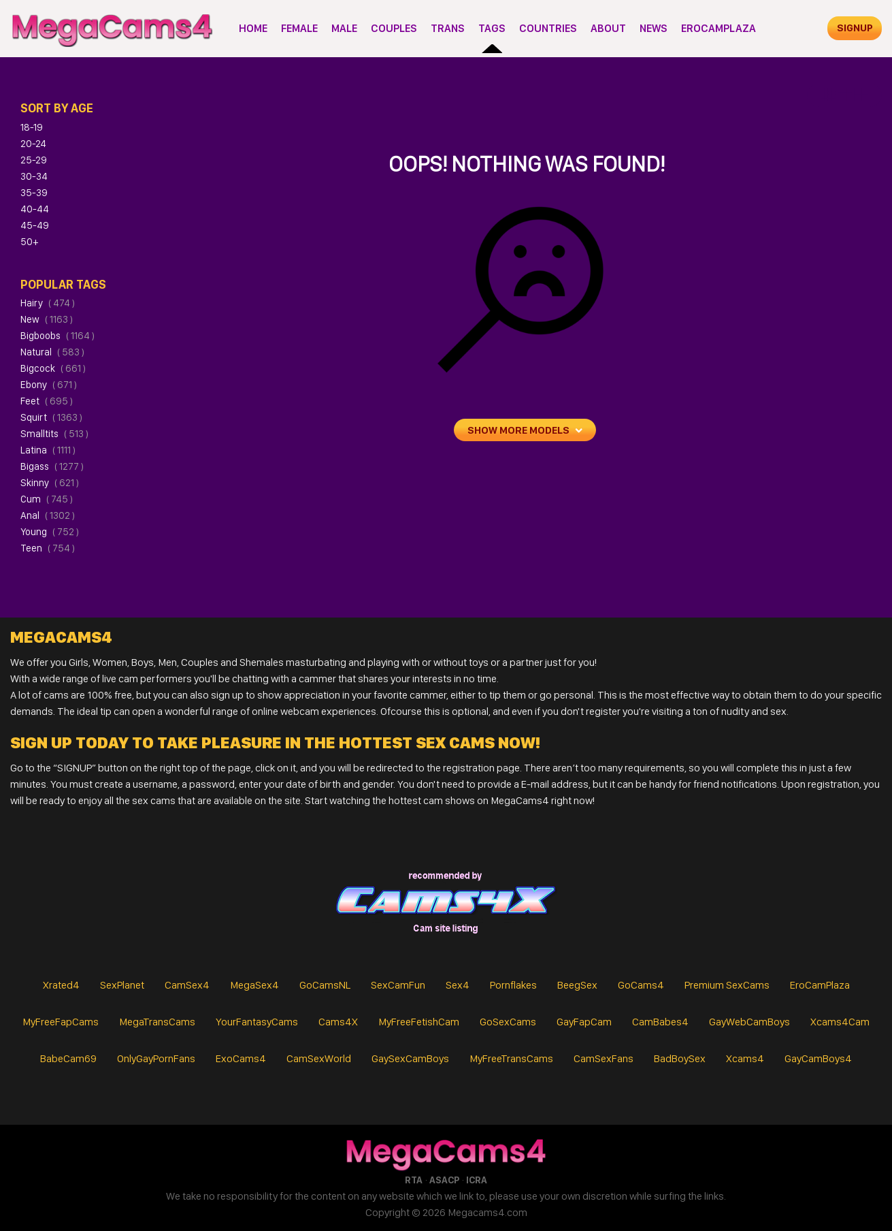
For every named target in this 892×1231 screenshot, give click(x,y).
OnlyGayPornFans (156, 1058)
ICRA (476, 1179)
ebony (48, 385)
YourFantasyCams (257, 1021)
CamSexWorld (318, 1058)
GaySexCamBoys (410, 1058)
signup (855, 28)
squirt (51, 417)
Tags (492, 28)
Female (299, 28)
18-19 (31, 127)
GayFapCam (584, 1021)
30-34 (34, 176)
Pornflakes (513, 984)
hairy (47, 303)
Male (344, 28)
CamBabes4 (660, 1021)
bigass (52, 466)
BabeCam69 (68, 1058)
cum (46, 499)
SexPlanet (122, 984)
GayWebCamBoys (749, 1021)
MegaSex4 (254, 984)
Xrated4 (61, 984)
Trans (448, 28)
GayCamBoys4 (818, 1058)
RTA (414, 1179)
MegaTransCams (157, 1021)
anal (47, 515)
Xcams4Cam (840, 1021)
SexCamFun (398, 984)
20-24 (33, 144)
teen (47, 548)
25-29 (33, 160)
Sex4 (457, 984)
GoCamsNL (324, 984)
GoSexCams (508, 1021)
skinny (49, 483)
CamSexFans (603, 1058)
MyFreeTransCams (511, 1058)
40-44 (34, 209)
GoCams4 (641, 984)
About (608, 28)
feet (46, 401)
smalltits (54, 434)
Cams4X (338, 1021)
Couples (394, 28)
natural (52, 352)
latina (48, 450)
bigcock (53, 368)
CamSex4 (187, 984)
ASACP (444, 1179)
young (49, 532)
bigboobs (57, 336)
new (46, 319)
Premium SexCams (727, 984)
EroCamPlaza (718, 28)
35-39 (34, 193)
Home (253, 28)
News (653, 28)
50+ (29, 242)
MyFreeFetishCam (418, 1021)
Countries (548, 28)
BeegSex (577, 984)
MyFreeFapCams (60, 1021)
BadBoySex (680, 1058)
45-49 (34, 225)
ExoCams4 (241, 1058)
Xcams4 (745, 1058)
